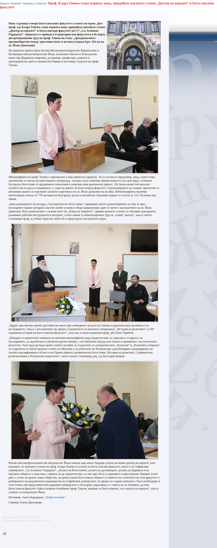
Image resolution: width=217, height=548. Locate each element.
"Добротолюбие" (55, 497)
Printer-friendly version (5, 533)
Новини (16, 3)
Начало (4, 3)
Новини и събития (34, 3)
